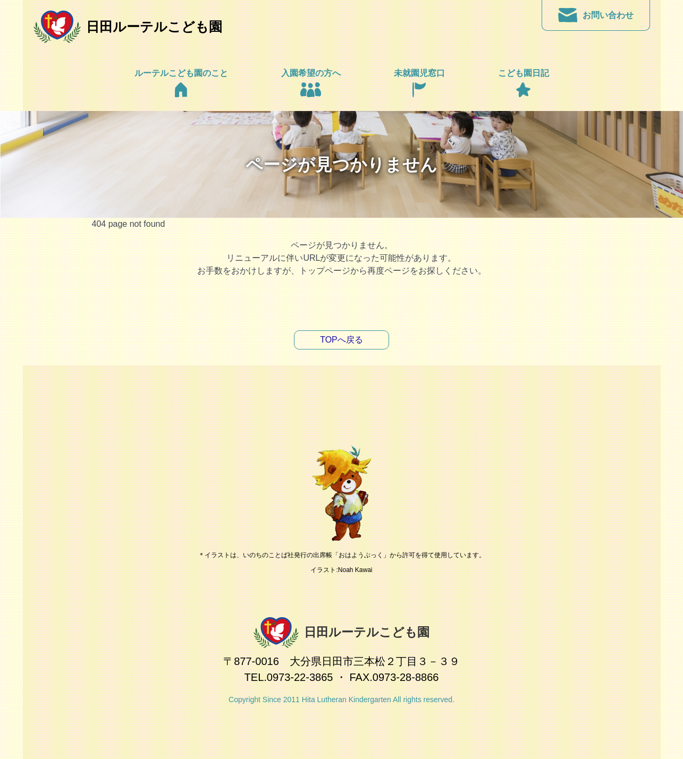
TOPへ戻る (341, 339)
